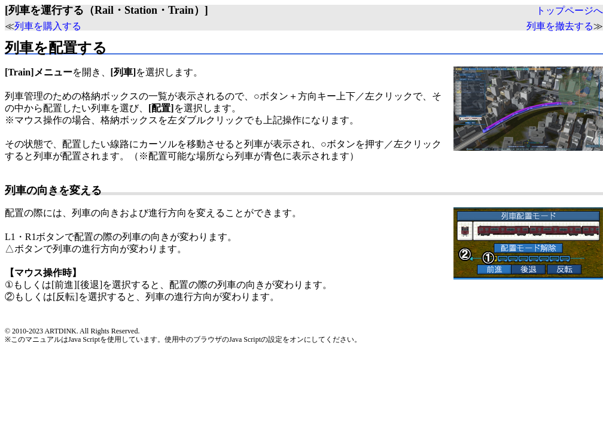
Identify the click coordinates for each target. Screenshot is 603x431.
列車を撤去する (559, 26)
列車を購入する (47, 26)
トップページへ (569, 10)
